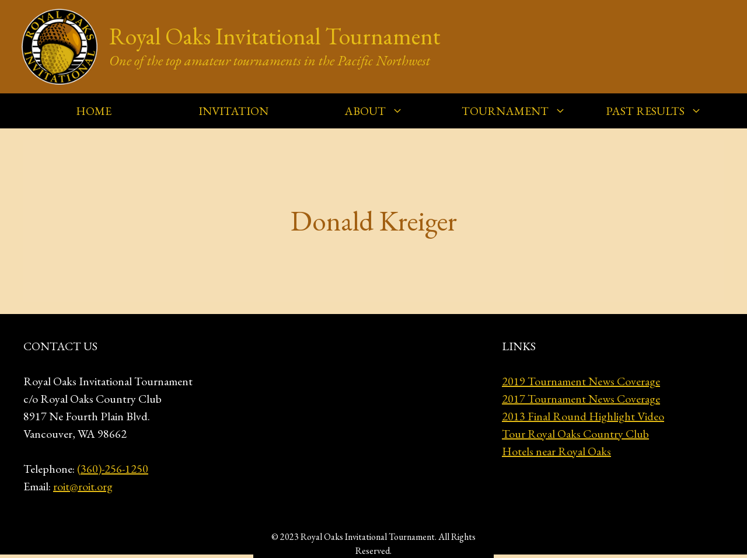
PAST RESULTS (660, 110)
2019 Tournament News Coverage (581, 381)
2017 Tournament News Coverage (581, 398)
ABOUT (379, 110)
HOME (93, 110)
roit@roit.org (83, 486)
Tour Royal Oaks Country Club (575, 433)
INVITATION (233, 110)
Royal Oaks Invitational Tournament (275, 36)
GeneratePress (468, 536)
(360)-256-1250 (112, 468)
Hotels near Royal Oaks (556, 451)
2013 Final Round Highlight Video (583, 416)
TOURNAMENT (520, 110)
